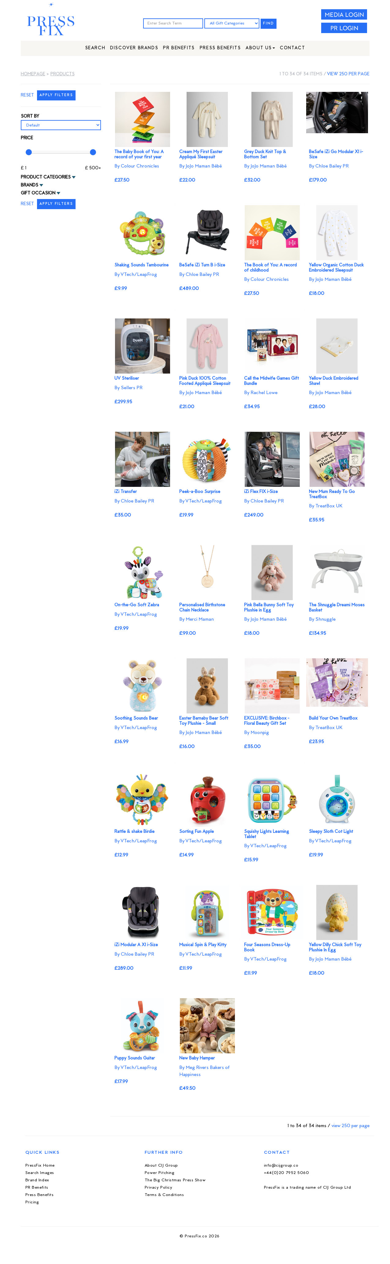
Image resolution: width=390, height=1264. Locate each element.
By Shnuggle (322, 619)
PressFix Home (40, 1165)
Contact (292, 48)
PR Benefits (179, 48)
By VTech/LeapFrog (135, 275)
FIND (268, 23)
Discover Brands (134, 48)
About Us (260, 48)
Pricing (32, 1202)
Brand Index (37, 1180)
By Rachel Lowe (260, 393)
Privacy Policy (159, 1187)
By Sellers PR (128, 388)
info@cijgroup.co (281, 1165)
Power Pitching (160, 1173)
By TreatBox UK (326, 506)
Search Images (39, 1173)
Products (62, 74)
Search (95, 48)
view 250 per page (348, 74)
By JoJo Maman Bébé (200, 166)
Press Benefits (220, 48)
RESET (27, 95)
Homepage (33, 74)
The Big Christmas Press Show (175, 1180)
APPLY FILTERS (56, 95)
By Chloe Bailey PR (329, 166)
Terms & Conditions (164, 1195)
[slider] (29, 152)
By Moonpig (256, 733)
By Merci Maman (196, 619)
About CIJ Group (161, 1165)
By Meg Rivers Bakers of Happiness (204, 1071)
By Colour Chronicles (136, 166)
